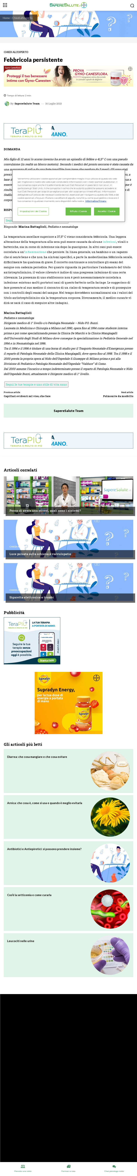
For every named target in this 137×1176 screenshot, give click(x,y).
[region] (68, 195)
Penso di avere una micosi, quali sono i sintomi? (45, 510)
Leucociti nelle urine (20, 941)
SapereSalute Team (27, 103)
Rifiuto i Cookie (78, 211)
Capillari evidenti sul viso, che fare (27, 396)
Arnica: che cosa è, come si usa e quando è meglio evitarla (44, 803)
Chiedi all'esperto (22, 17)
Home (6, 17)
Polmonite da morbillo (118, 396)
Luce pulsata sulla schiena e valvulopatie (40, 554)
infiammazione (35, 252)
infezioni (109, 242)
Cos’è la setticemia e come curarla (29, 895)
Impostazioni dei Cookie (33, 211)
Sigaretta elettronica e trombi (31, 597)
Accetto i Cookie (107, 211)
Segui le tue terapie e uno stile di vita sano (36, 384)
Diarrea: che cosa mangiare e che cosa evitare (37, 756)
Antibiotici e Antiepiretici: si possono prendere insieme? (44, 849)
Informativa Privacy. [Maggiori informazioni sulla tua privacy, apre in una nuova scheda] (95, 201)
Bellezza (15, 503)
